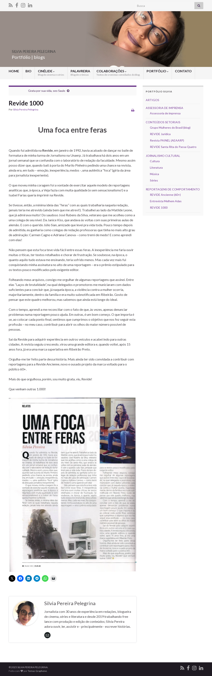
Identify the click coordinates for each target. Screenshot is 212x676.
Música (154, 174)
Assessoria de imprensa (165, 113)
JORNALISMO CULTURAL (163, 155)
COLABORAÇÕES (118, 72)
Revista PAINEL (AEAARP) (167, 140)
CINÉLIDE (51, 72)
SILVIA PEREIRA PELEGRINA (52, 50)
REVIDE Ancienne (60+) (165, 194)
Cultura (155, 161)
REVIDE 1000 (158, 207)
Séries (154, 180)
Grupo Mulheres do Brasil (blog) (170, 127)
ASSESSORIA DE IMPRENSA (164, 108)
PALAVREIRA (80, 72)
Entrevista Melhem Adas (166, 201)
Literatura (156, 167)
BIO (28, 71)
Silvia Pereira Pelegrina (25, 109)
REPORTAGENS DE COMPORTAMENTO (173, 189)
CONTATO (183, 71)
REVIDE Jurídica (160, 134)
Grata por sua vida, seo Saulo (46, 90)
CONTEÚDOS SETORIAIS (163, 122)
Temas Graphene (37, 670)
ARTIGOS (152, 100)
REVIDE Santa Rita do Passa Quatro (173, 147)
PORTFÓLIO (158, 71)
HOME (14, 71)
